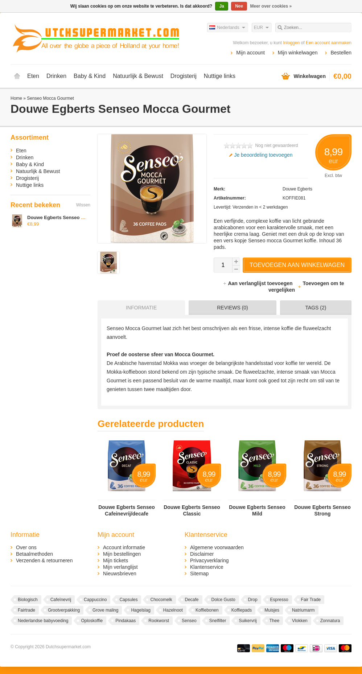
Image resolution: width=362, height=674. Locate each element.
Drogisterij (183, 76)
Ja (221, 6)
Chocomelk (161, 599)
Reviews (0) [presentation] (232, 308)
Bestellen (340, 53)
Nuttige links (219, 76)
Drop (253, 599)
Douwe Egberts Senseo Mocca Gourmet (71, 217)
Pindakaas (125, 620)
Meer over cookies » (271, 6)
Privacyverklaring (209, 560)
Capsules (128, 599)
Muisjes (271, 610)
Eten (33, 76)
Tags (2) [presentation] (315, 308)
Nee (239, 6)
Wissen (83, 204)
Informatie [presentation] (141, 308)
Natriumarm (303, 610)
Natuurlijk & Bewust (138, 76)
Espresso (279, 599)
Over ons (26, 547)
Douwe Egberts (297, 189)
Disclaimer (202, 554)
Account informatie (124, 547)
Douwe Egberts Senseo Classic (192, 510)
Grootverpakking (64, 610)
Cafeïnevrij (60, 599)
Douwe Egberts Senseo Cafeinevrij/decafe (126, 510)
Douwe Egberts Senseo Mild (257, 510)
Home (17, 76)
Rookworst (158, 620)
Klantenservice (206, 567)
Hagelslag (140, 610)
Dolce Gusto (223, 599)
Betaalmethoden (34, 554)
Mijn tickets (115, 560)
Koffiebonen (207, 610)
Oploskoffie (92, 620)
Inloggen (291, 42)
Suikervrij (247, 620)
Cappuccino (95, 599)
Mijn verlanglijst (120, 567)
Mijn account (250, 53)
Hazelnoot (173, 610)
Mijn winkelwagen (298, 53)
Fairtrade (26, 610)
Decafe (192, 599)
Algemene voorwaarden (217, 547)
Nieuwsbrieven (119, 573)
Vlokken (300, 620)
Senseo (189, 620)
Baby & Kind (90, 76)
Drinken (56, 76)
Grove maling (105, 610)
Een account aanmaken (328, 42)
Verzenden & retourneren (44, 560)
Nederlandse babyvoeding (43, 620)
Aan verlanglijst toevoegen (258, 283)
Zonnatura (330, 620)
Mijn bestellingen (122, 554)
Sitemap (199, 573)
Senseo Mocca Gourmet (50, 98)
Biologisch (28, 599)
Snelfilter (217, 620)
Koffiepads (241, 610)
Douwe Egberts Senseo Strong (322, 510)
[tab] (139, 307)
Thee (274, 620)
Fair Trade (311, 599)
